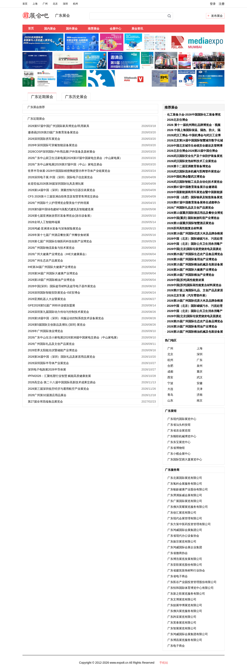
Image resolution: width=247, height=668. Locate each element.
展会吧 (40, 18)
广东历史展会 (76, 97)
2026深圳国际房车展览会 (44, 138)
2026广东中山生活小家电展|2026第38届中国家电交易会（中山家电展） (74, 337)
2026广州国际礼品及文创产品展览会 (51, 343)
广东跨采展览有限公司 (181, 616)
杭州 (75, 3)
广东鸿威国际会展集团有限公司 (187, 634)
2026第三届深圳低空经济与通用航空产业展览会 (58, 388)
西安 (170, 377)
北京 (55, 3)
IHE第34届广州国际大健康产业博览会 (52, 267)
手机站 (163, 662)
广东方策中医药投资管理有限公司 (189, 524)
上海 (35, 3)
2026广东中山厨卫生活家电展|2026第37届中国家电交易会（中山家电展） (75, 158)
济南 (199, 394)
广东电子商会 (176, 645)
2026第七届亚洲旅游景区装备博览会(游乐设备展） (60, 215)
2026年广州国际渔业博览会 (45, 331)
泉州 (199, 365)
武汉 (199, 377)
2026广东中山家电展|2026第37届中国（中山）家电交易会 (65, 164)
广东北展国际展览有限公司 (184, 477)
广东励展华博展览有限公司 (184, 605)
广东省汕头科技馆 (179, 424)
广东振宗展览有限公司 (181, 541)
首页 (24, 3)
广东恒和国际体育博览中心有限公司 (190, 587)
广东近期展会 (42, 97)
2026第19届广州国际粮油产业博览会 (52, 279)
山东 (170, 400)
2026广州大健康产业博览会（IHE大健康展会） (58, 254)
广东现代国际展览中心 (181, 419)
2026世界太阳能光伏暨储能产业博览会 (53, 350)
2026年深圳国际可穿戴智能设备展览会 (53, 145)
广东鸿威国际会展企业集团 (184, 547)
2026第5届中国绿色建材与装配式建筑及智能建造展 (61, 209)
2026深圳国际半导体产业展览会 (48, 363)
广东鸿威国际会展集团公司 (184, 530)
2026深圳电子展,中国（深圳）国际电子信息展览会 (60, 177)
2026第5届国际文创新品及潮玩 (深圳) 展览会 (57, 324)
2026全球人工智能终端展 (44, 222)
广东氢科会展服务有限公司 (184, 483)
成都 (170, 371)
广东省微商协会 (177, 553)
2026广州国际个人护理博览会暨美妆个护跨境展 (58, 202)
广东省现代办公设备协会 (183, 535)
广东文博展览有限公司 (181, 599)
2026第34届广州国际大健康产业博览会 (53, 273)
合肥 (170, 365)
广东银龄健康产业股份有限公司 (187, 489)
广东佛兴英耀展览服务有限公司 (187, 506)
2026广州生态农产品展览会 (45, 260)
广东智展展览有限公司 (181, 628)
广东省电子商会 (177, 576)
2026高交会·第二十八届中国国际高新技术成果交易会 (62, 382)
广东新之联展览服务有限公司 (186, 593)
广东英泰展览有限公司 (181, 622)
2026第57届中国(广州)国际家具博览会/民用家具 (58, 126)
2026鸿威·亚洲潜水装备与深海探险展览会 (54, 228)
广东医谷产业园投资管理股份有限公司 (191, 582)
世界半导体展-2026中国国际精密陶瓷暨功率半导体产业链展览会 (69, 170)
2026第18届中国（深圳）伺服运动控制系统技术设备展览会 (66, 318)
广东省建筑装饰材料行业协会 (186, 570)
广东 (199, 360)
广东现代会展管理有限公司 (184, 518)
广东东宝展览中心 (179, 442)
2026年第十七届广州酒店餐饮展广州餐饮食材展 (58, 235)
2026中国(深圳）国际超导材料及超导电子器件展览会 (62, 286)
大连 (170, 389)
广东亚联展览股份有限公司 (184, 564)
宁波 (170, 383)
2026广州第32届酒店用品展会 (47, 395)
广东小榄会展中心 (179, 453)
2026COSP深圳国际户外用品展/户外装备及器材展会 (61, 151)
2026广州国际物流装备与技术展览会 (51, 247)
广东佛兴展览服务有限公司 (184, 611)
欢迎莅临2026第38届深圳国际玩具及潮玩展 (56, 183)
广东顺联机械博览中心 (181, 436)
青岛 (170, 394)
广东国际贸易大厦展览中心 (184, 459)
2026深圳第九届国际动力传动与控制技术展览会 (58, 311)
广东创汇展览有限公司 (181, 512)
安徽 (199, 383)
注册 (222, 3)
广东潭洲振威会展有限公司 (184, 495)
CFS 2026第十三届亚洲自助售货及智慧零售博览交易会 (63, 196)
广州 (45, 3)
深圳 (65, 3)
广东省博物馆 (176, 447)
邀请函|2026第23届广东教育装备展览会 (53, 132)
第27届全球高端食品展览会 (45, 401)
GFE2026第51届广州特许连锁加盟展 (51, 305)
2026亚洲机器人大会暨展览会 (47, 299)
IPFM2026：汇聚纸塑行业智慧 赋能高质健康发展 (59, 376)
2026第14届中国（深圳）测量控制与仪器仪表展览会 (61, 190)
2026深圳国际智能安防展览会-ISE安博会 (54, 292)
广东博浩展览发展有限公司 (184, 558)
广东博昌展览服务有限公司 (184, 640)
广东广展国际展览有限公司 (184, 501)
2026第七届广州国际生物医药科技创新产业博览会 (60, 241)
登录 (213, 3)
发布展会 (217, 15)
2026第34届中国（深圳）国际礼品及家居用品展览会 (61, 356)
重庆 (199, 371)
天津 (199, 389)
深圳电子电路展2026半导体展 (47, 369)
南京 (199, 400)
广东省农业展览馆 (179, 430)
